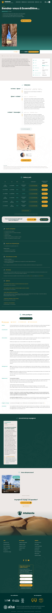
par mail (30, 275)
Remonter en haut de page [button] (25, 495)
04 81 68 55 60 (41, 275)
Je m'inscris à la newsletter (26, 585)
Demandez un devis (26, 160)
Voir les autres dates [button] (25, 210)
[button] (19, 52)
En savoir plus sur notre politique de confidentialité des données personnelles (26, 588)
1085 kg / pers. (44, 75)
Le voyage (16, 51)
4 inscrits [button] (23, 190)
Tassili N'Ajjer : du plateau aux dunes (10, 486)
